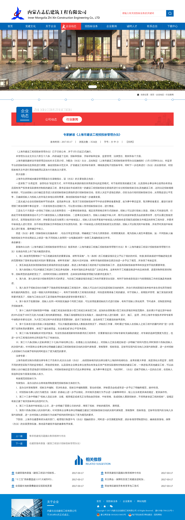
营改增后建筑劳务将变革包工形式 (122, 486)
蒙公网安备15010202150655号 (113, 515)
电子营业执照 (136, 514)
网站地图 (141, 501)
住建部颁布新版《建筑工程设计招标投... (35, 473)
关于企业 (51, 26)
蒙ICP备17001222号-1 (164, 510)
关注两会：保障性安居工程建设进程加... (125, 479)
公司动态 (51, 119)
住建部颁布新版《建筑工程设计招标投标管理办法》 (46, 443)
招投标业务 (91, 26)
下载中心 (172, 26)
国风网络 (158, 515)
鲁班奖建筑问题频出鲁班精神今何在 (38, 436)
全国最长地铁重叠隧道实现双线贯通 (33, 486)
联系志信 (152, 26)
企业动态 (71, 26)
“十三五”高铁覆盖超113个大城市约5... (34, 479)
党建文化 (30, 26)
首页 (10, 26)
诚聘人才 (132, 26)
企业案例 (111, 26)
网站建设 (148, 515)
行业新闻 (170, 95)
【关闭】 (130, 142)
